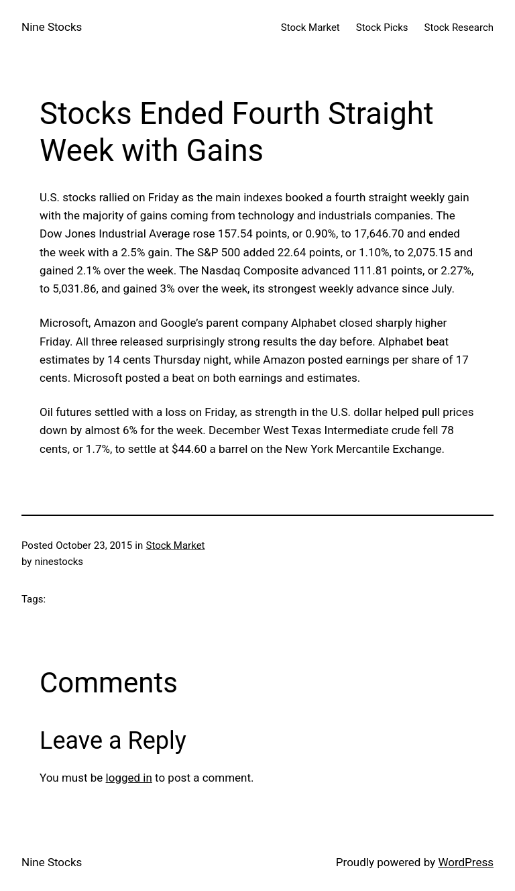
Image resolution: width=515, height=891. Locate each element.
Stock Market (175, 545)
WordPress (466, 862)
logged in (129, 777)
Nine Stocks (51, 27)
